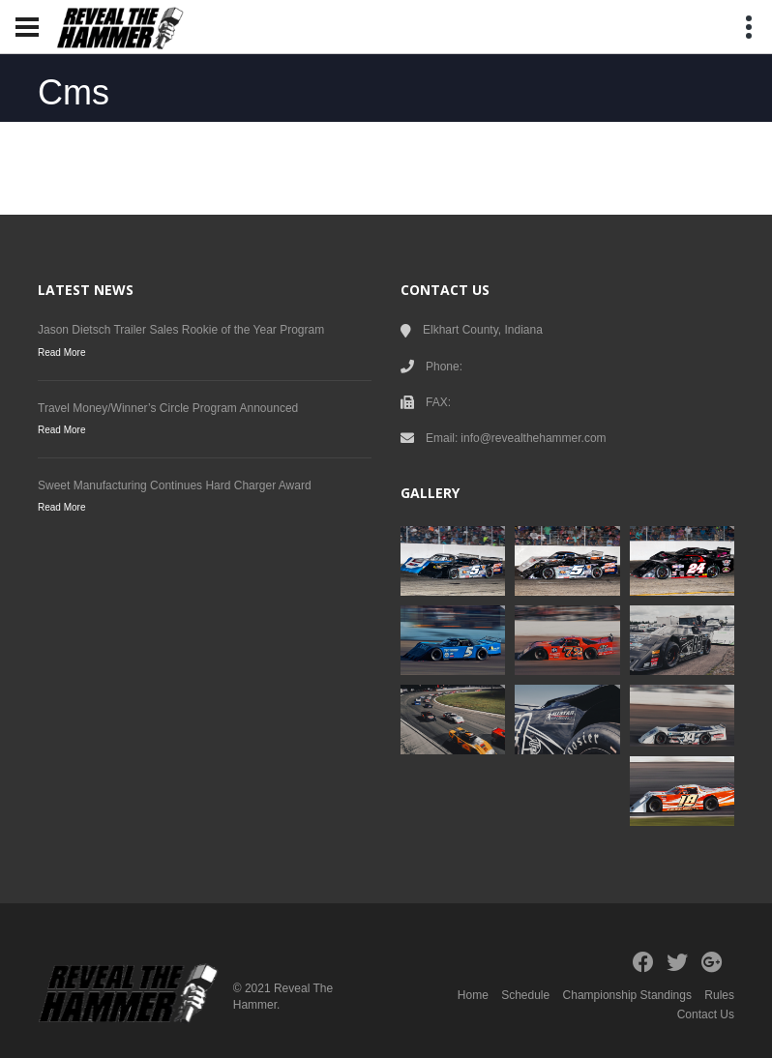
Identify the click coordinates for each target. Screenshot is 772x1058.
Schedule (525, 995)
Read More (61, 352)
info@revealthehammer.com (533, 438)
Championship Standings (627, 995)
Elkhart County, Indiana (483, 330)
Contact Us (705, 1014)
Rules (719, 995)
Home (473, 995)
